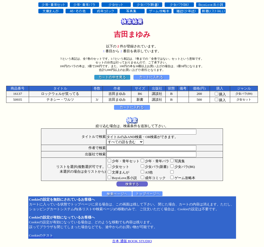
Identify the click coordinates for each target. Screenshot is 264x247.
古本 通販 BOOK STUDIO (132, 241)
